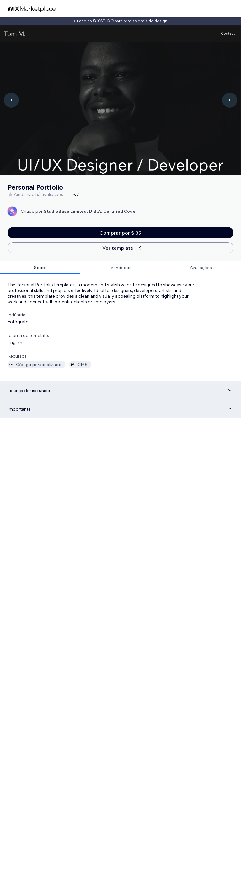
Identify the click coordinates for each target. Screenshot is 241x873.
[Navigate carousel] (11, 100)
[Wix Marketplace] (32, 8)
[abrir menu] (230, 8)
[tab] (40, 267)
